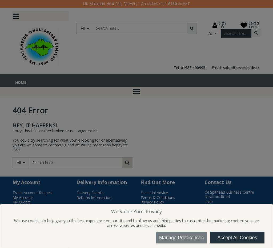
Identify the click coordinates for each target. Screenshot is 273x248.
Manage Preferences (181, 237)
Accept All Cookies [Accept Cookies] (237, 237)
